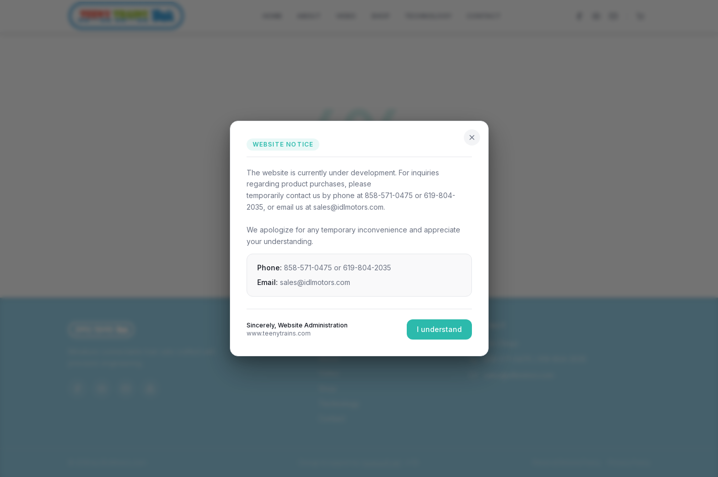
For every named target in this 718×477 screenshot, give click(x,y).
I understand (439, 329)
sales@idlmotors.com (315, 282)
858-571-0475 (308, 267)
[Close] (472, 137)
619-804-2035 (367, 267)
